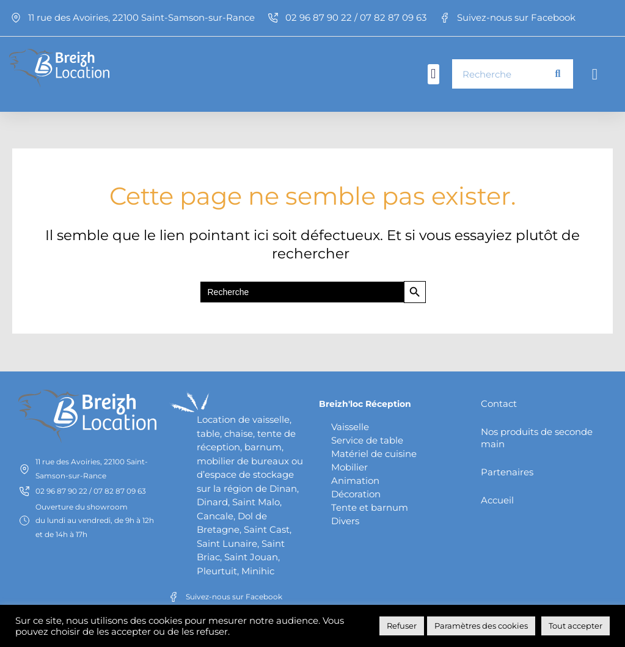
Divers (345, 519)
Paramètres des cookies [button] (481, 626)
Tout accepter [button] (575, 626)
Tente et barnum (369, 506)
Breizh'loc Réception (368, 402)
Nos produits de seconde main (537, 436)
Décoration (356, 493)
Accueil (497, 499)
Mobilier (349, 466)
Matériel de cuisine (374, 452)
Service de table (367, 439)
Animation (355, 479)
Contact (499, 402)
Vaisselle (350, 425)
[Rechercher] (558, 74)
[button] (433, 74)
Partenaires (507, 471)
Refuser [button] (402, 626)
